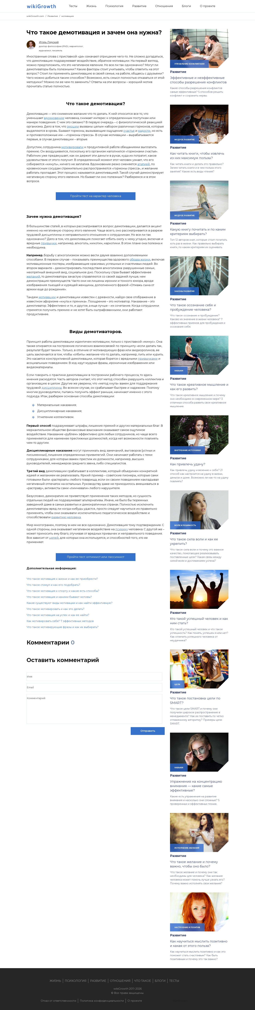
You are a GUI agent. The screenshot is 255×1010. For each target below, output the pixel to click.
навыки (178, 371)
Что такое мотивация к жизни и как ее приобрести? (62, 578)
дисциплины (52, 387)
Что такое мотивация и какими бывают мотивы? (59, 597)
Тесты (174, 981)
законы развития (184, 291)
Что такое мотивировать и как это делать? (55, 609)
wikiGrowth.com (35, 16)
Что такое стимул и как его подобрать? (53, 584)
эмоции (73, 126)
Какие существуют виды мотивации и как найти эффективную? (69, 603)
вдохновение (54, 118)
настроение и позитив (187, 927)
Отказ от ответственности (58, 1000)
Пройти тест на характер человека (95, 196)
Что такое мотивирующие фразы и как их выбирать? (62, 627)
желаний (33, 276)
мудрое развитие (184, 140)
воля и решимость (185, 525)
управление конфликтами (189, 64)
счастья (129, 130)
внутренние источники (187, 450)
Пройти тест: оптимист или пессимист (95, 557)
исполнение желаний (186, 848)
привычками (148, 358)
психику (121, 529)
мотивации (47, 297)
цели (177, 684)
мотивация (67, 16)
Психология (75, 981)
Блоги (160, 981)
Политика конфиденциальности (102, 1000)
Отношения (120, 981)
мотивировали (72, 147)
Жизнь (55, 981)
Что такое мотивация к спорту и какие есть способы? (63, 591)
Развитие (53, 16)
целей (54, 537)
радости (144, 130)
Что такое (142, 981)
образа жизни (140, 259)
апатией (143, 164)
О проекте (135, 1000)
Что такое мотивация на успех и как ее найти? (58, 615)
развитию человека (66, 517)
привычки (49, 243)
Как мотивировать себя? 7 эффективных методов (60, 621)
